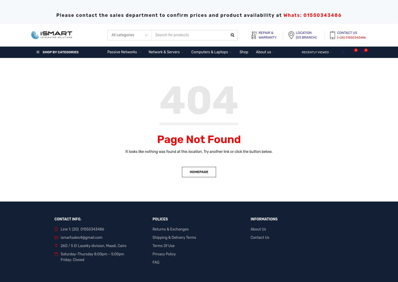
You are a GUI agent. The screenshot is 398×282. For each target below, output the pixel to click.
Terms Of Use (164, 246)
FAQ (156, 262)
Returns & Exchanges (171, 229)
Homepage (199, 172)
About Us (258, 229)
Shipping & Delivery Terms (174, 237)
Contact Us (260, 237)
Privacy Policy (164, 254)
